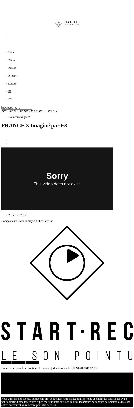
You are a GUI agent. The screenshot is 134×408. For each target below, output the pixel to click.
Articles (12, 68)
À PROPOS (18, 362)
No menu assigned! (19, 116)
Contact (12, 83)
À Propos (13, 75)
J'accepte (61, 404)
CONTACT (32, 362)
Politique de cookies (39, 368)
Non (68, 404)
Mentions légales (61, 368)
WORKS (6, 362)
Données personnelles (13, 368)
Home (11, 52)
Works (11, 60)
